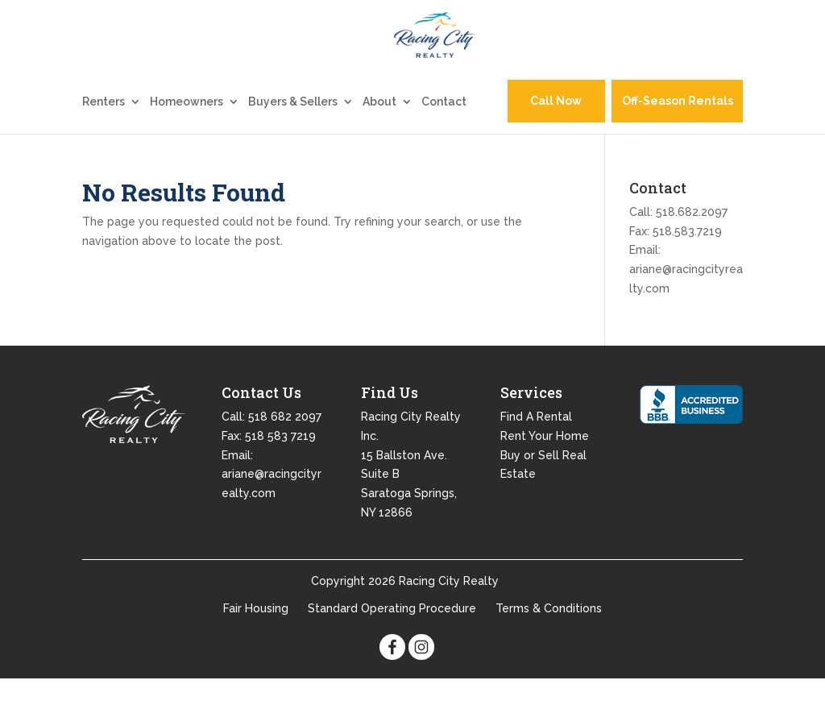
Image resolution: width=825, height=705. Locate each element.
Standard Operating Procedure (392, 634)
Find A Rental (536, 442)
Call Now (556, 127)
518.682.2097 (692, 237)
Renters (103, 128)
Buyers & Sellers (293, 128)
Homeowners (186, 128)
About (379, 128)
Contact (443, 128)
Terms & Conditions (548, 634)
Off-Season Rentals (677, 127)
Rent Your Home (544, 461)
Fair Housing (255, 634)
